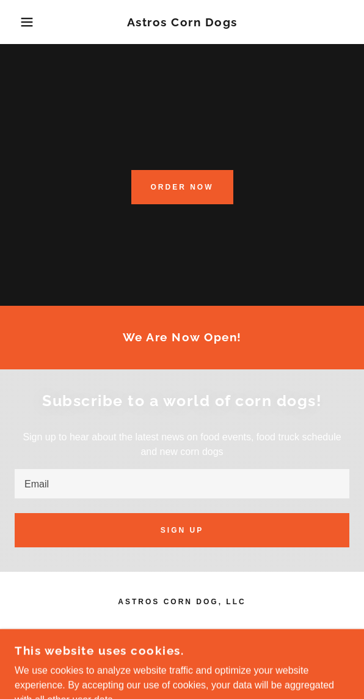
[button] (25, 22)
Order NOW (182, 187)
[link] (182, 22)
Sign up (182, 530)
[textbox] (182, 483)
